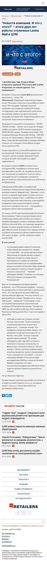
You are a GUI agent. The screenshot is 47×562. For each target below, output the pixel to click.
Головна (5, 16)
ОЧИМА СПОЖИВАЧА (23, 489)
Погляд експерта (23, 498)
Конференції (7, 542)
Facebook (28, 383)
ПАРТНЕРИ (23, 475)
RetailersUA (33, 551)
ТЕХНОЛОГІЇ (23, 480)
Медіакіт (5, 539)
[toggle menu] (43, 3)
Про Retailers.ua (8, 533)
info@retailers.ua (8, 546)
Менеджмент (16, 16)
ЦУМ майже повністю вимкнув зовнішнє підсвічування (23, 427)
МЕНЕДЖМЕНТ (23, 470)
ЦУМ (18, 74)
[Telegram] (29, 513)
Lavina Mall (7, 74)
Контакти (6, 536)
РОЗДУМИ (23, 484)
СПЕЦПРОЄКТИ (23, 494)
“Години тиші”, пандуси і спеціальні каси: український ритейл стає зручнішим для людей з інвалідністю (23, 416)
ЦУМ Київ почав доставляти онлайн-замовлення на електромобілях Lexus (22, 452)
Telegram (12, 386)
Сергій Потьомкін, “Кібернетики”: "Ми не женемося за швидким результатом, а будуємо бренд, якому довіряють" (23, 440)
